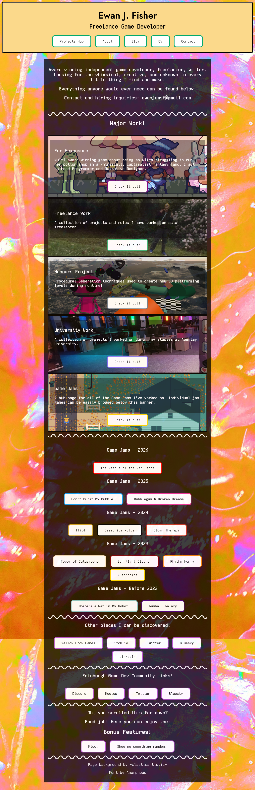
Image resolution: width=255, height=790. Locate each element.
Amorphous (136, 772)
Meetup (111, 694)
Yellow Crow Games (78, 643)
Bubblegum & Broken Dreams (159, 499)
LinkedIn (127, 657)
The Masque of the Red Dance (127, 468)
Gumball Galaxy (163, 606)
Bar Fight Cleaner (134, 561)
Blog (135, 41)
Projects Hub (72, 41)
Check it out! (127, 186)
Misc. (93, 746)
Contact (188, 41)
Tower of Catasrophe (80, 561)
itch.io (121, 643)
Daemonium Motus (119, 530)
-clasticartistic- (148, 764)
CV (160, 41)
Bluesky (187, 643)
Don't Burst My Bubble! (93, 499)
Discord (79, 694)
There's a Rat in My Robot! (104, 606)
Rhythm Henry (182, 561)
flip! (81, 530)
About (108, 41)
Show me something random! (142, 746)
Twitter (154, 643)
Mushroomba (127, 575)
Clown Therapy (166, 530)
